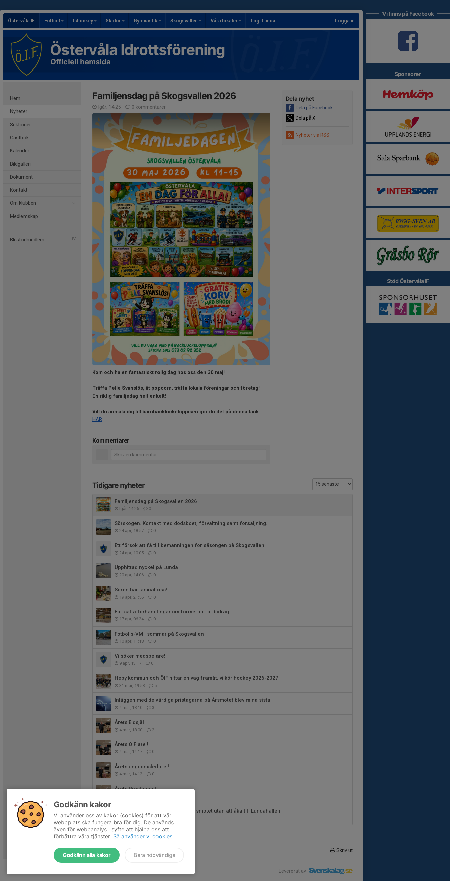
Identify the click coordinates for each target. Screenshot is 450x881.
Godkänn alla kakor (86, 855)
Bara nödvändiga (154, 855)
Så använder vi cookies (142, 836)
